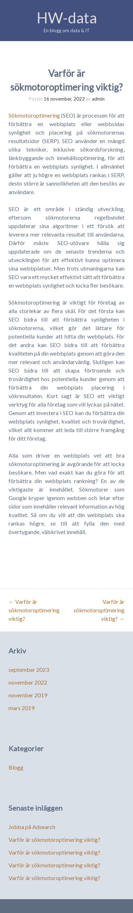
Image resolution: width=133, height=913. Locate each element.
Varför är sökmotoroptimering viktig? (34, 610)
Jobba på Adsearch (32, 826)
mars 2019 (21, 707)
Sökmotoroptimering (34, 115)
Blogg (16, 767)
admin (98, 99)
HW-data (67, 18)
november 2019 (28, 695)
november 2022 (28, 682)
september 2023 (29, 669)
